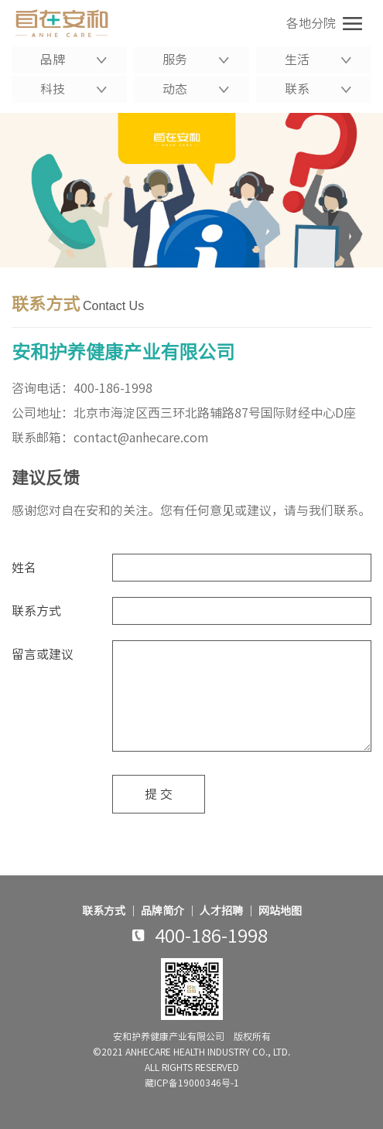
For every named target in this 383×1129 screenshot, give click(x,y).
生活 (318, 59)
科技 (73, 89)
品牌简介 (162, 911)
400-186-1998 (113, 388)
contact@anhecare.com (141, 437)
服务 (195, 59)
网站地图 (280, 911)
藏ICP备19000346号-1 (192, 1082)
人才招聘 (221, 911)
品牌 (73, 59)
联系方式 (103, 911)
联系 (318, 89)
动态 (195, 89)
